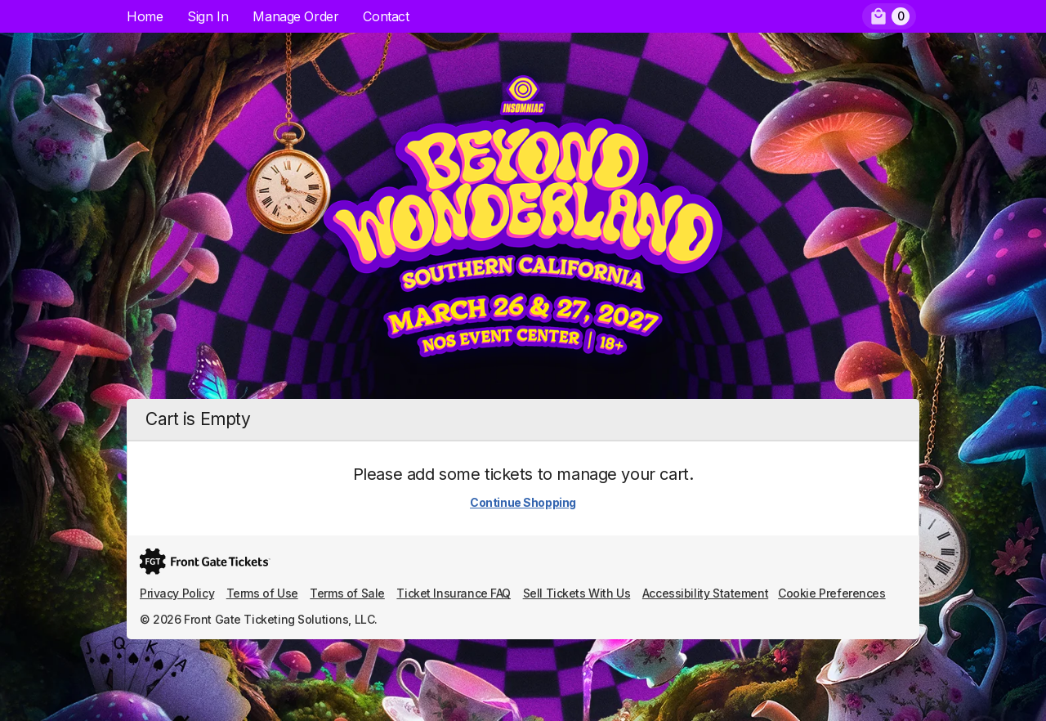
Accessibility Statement (705, 593)
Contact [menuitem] (386, 16)
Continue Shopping (523, 502)
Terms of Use (262, 593)
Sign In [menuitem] (207, 16)
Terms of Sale (347, 593)
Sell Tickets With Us (577, 593)
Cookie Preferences (831, 593)
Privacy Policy (177, 593)
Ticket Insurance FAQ (453, 593)
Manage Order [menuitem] (295, 16)
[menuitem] (889, 16)
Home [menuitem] (145, 16)
